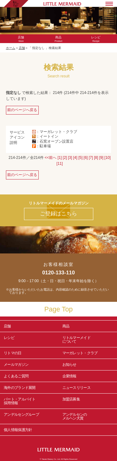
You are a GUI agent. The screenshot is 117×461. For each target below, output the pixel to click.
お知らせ (69, 364)
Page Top (58, 309)
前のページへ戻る (22, 110)
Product (58, 39)
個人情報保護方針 (18, 430)
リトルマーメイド (88, 340)
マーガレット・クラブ (80, 353)
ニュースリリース (76, 387)
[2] (65, 157)
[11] (59, 163)
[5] (80, 157)
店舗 (22, 48)
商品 (66, 326)
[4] (75, 157)
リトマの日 (13, 353)
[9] (101, 157)
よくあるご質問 (16, 376)
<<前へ (50, 157)
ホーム (10, 48)
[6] (86, 157)
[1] (59, 157)
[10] (108, 157)
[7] (91, 157)
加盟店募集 (88, 401)
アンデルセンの (88, 416)
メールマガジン (16, 364)
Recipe (96, 39)
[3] (70, 157)
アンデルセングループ (29, 416)
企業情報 (69, 376)
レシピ (29, 340)
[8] (96, 157)
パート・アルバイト (29, 401)
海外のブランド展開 (20, 387)
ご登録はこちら (58, 214)
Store (21, 39)
